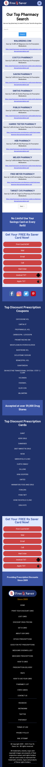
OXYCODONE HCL (22, 319)
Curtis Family (22, 464)
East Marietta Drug (22, 449)
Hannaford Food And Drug (22, 485)
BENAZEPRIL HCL (22, 360)
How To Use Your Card (22, 679)
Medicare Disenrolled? (22, 650)
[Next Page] (22, 206)
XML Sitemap (22, 738)
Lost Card (22, 617)
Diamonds (22, 444)
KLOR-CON (22, 388)
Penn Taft (22, 495)
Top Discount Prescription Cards (22, 423)
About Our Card (22, 633)
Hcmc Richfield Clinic (22, 500)
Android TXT (21, 275)
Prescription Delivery (22, 667)
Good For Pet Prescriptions (22, 645)
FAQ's (22, 673)
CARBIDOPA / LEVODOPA (22, 335)
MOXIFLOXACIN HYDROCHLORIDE (22, 345)
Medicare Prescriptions (22, 656)
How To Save (22, 662)
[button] (39, 3)
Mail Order (22, 269)
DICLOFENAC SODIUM (22, 355)
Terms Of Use (22, 727)
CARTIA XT (22, 324)
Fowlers (22, 490)
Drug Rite (23, 505)
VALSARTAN (22, 393)
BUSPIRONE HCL (22, 350)
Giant (22, 433)
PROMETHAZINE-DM (22, 340)
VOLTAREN (22, 378)
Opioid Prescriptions (22, 639)
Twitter (22, 714)
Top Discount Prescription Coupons (22, 309)
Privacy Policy (22, 733)
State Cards (22, 690)
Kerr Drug (22, 438)
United (22, 480)
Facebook (22, 703)
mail (22, 250)
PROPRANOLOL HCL (22, 330)
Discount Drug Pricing (22, 622)
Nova (22, 454)
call (22, 263)
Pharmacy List (22, 684)
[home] (15, 3)
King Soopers (22, 474)
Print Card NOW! (22, 244)
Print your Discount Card (22, 611)
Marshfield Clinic (22, 459)
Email (22, 257)
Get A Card (22, 628)
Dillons (22, 469)
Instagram (22, 709)
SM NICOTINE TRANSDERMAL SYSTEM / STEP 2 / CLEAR (22, 372)
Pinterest (22, 720)
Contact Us (22, 696)
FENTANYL (22, 383)
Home (22, 605)
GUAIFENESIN (22, 365)
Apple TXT (21, 281)
